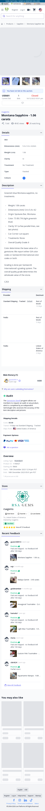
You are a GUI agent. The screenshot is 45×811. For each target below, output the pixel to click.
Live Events (35, 514)
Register (15, 10)
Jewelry (27, 4)
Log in (22, 10)
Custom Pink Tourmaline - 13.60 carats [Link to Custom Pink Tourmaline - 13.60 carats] (29, 653)
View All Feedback (12, 685)
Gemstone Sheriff (13, 400)
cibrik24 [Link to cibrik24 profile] (14, 662)
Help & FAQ (22, 796)
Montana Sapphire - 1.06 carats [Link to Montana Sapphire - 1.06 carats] (29, 557)
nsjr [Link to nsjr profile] (12, 566)
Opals (4, 4)
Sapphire (20, 24)
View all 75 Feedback (16, 527)
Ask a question (10, 447)
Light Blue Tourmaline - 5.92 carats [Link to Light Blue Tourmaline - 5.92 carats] (29, 629)
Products (9, 24)
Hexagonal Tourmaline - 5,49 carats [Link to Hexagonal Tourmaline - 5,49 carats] (29, 604)
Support (30, 796)
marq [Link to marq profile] (13, 638)
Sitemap (38, 796)
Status (37, 804)
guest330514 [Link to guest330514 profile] (16, 542)
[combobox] (22, 16)
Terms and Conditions (25, 804)
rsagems (5, 112)
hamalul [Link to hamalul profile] (14, 613)
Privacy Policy (11, 804)
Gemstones (16, 4)
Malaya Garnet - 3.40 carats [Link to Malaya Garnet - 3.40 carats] (28, 580)
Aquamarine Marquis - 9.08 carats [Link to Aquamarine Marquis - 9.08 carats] (29, 675)
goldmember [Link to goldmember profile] (16, 589)
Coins (37, 4)
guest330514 (13, 380)
